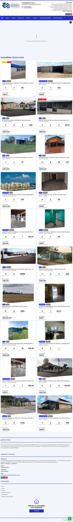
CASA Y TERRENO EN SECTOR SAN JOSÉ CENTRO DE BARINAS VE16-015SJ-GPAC (55, 381)
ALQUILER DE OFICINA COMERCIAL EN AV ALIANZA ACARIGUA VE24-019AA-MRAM (55, 232)
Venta (13, 18)
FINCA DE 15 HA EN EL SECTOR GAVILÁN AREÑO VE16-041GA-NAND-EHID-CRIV (18, 157)
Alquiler (21, 18)
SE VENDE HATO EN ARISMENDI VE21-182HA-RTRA (14, 306)
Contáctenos (57, 18)
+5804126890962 (28, 7)
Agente (35, 18)
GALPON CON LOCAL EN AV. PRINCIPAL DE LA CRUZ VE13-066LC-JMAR (55, 418)
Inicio (7, 18)
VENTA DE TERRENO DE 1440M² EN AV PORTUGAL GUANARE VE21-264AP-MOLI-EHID (18, 418)
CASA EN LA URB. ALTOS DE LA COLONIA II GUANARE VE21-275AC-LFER (55, 120)
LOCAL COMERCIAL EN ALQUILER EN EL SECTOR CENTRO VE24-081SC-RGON (18, 381)
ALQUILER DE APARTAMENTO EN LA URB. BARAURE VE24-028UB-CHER (55, 306)
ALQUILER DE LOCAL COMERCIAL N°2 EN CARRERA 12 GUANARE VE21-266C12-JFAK (18, 83)
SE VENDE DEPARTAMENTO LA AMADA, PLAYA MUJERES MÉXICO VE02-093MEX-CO (18, 194)
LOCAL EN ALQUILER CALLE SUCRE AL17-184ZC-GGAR (52, 194)
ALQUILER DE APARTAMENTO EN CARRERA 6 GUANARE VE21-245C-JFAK (55, 343)
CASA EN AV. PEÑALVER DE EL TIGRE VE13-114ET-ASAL (52, 269)
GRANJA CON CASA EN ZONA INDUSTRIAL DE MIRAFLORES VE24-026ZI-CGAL (18, 343)
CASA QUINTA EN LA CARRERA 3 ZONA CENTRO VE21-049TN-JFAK (55, 157)
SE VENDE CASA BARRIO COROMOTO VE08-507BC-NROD (16, 120)
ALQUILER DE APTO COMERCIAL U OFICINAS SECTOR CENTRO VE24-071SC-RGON (18, 232)
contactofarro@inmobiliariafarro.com (31, 4)
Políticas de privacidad (7, 496)
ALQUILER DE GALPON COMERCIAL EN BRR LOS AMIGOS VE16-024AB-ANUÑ (55, 83)
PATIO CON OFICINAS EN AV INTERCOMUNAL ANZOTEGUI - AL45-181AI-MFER (18, 269)
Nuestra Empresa (45, 18)
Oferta (28, 18)
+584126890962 (27, 6)
